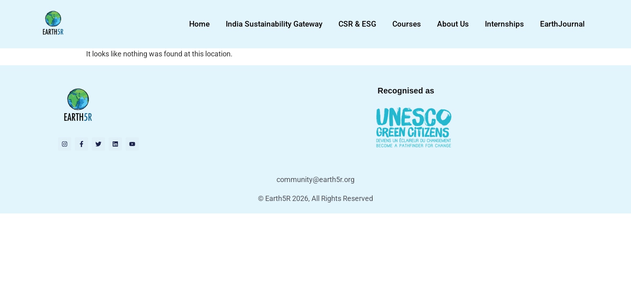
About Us (453, 24)
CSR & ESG (357, 24)
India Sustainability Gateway (274, 24)
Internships (504, 24)
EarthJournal (562, 24)
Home (199, 24)
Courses (406, 24)
